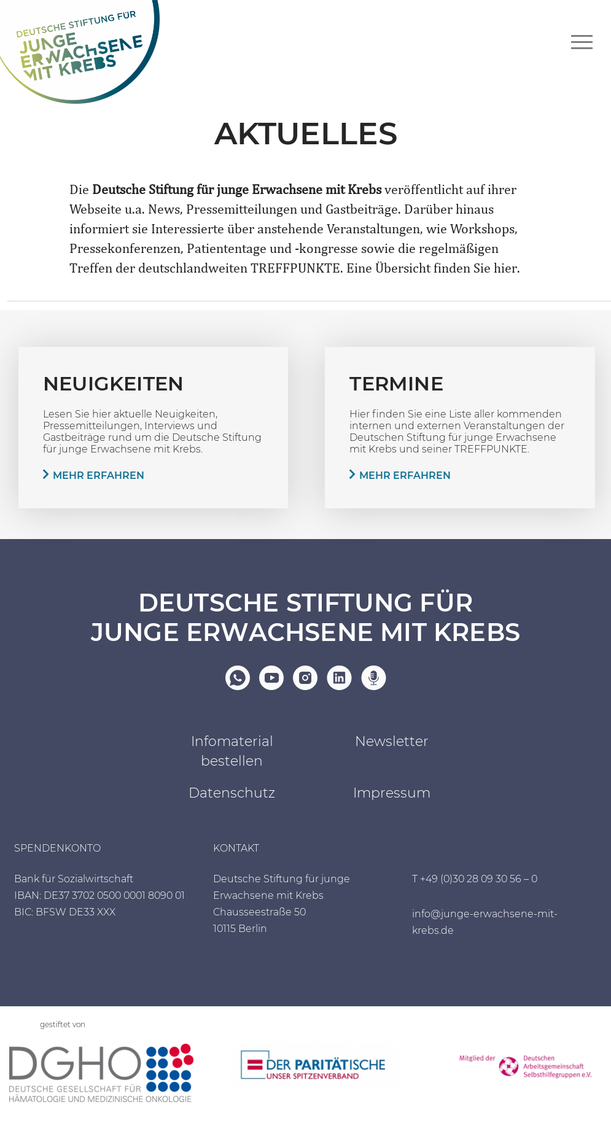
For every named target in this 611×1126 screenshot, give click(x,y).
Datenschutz (232, 793)
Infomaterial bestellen (232, 752)
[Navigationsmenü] (582, 42)
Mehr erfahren (98, 475)
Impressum (391, 793)
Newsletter (392, 742)
